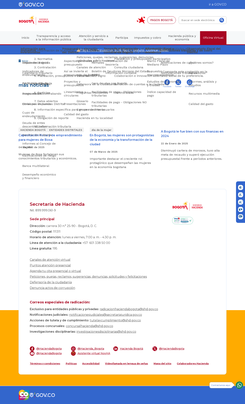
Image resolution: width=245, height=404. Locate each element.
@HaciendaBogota (46, 348)
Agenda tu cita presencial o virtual (55, 271)
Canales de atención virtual (50, 260)
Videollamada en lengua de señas (126, 363)
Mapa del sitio (162, 363)
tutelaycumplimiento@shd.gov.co (115, 320)
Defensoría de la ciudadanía (51, 282)
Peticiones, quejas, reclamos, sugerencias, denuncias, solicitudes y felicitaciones (88, 276)
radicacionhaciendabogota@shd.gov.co (129, 309)
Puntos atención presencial (50, 265)
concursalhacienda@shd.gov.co (89, 326)
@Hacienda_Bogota (87, 348)
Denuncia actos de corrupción (52, 288)
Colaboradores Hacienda (193, 363)
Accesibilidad (90, 363)
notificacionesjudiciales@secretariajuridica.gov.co (105, 315)
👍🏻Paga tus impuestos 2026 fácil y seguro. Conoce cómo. (122, 50)
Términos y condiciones (45, 363)
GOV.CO (220, 4)
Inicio (23, 61)
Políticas (71, 363)
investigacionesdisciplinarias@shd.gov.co (106, 331)
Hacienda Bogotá (128, 348)
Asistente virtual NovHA (90, 353)
